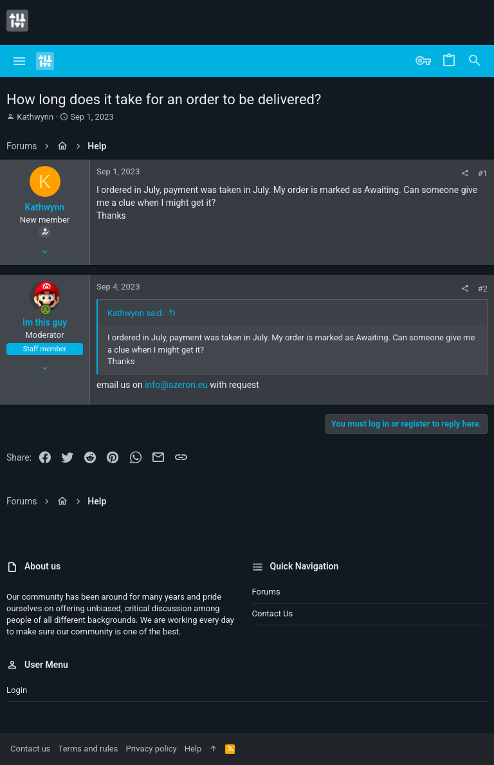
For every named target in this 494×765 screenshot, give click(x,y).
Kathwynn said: (135, 313)
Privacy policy (150, 748)
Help (193, 748)
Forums (266, 591)
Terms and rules (88, 748)
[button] (19, 61)
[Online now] (45, 310)
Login (16, 690)
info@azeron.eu (176, 385)
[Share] (464, 173)
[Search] (475, 61)
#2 (483, 288)
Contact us (272, 613)
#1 (483, 173)
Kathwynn (35, 117)
